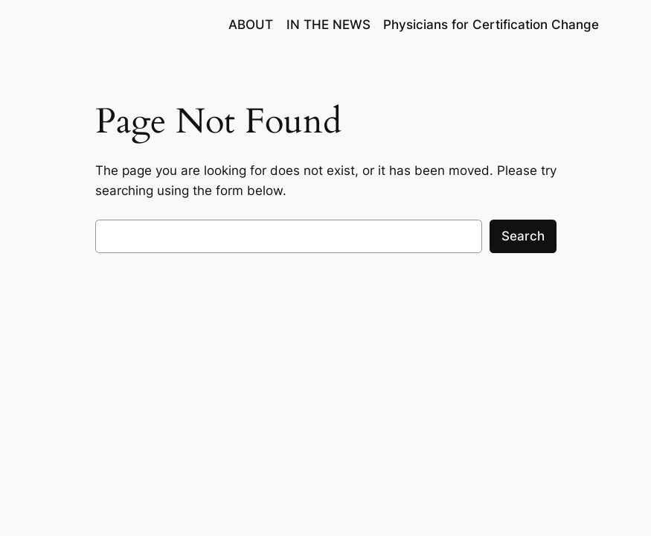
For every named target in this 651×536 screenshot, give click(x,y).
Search (523, 236)
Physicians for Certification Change (491, 24)
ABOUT (250, 24)
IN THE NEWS (328, 24)
